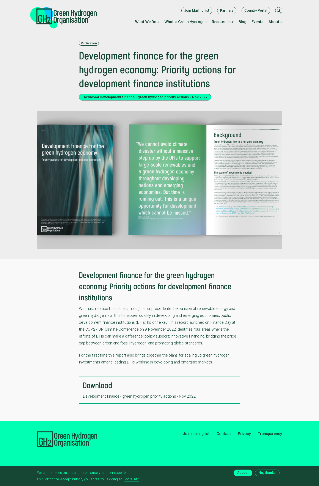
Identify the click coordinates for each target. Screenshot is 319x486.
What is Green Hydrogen (185, 21)
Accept (242, 474)
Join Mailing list (196, 10)
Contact (224, 433)
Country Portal (255, 10)
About (274, 21)
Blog (242, 21)
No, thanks (267, 474)
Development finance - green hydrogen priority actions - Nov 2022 (139, 396)
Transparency (270, 433)
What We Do (145, 21)
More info (131, 480)
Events (257, 21)
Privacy (244, 433)
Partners (227, 10)
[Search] (278, 10)
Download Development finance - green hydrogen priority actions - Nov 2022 (145, 97)
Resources (221, 21)
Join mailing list (196, 433)
